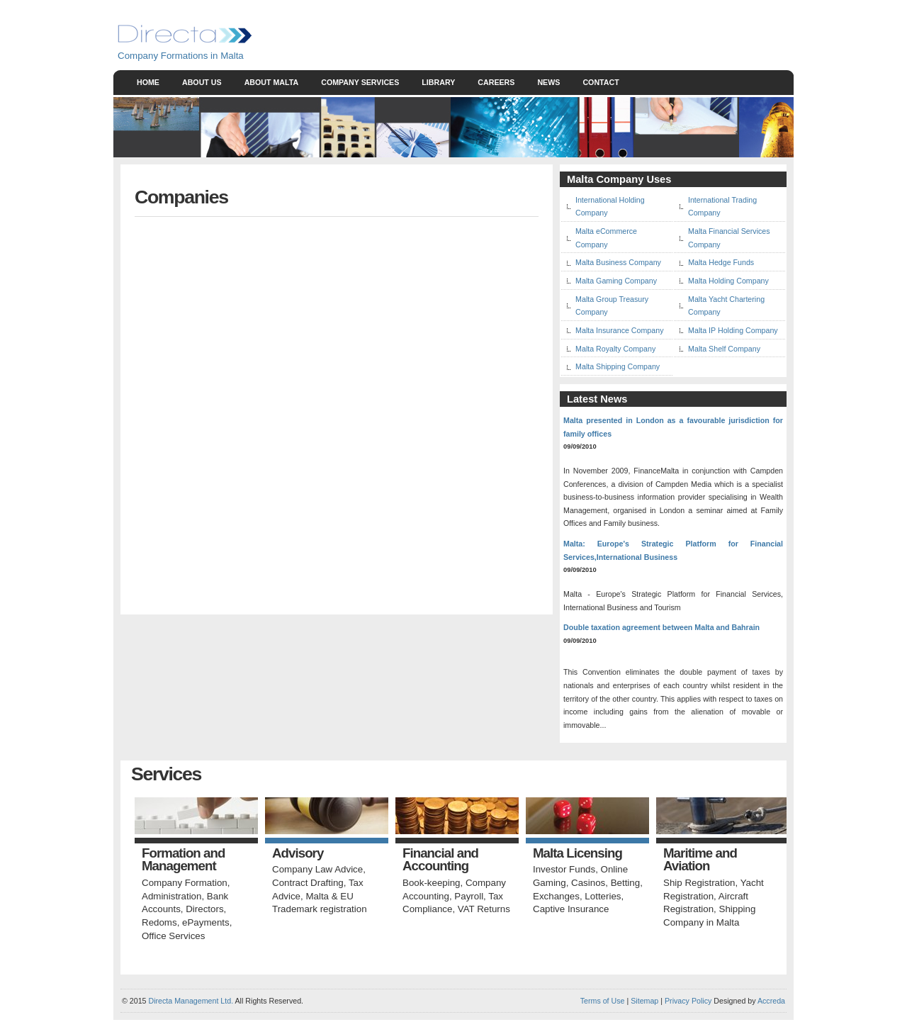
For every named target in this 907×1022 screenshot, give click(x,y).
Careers (496, 82)
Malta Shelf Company (724, 348)
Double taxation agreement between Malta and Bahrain (661, 627)
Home (148, 82)
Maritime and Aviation (700, 860)
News (548, 82)
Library (438, 82)
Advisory (297, 853)
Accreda (771, 1000)
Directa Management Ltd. (190, 1000)
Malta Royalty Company (615, 348)
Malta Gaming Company (616, 280)
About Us (202, 82)
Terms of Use (602, 1000)
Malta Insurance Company (619, 330)
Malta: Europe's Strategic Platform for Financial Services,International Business (673, 550)
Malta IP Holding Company (733, 330)
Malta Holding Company (728, 280)
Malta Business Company (618, 262)
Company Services (360, 82)
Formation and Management (183, 860)
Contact (600, 82)
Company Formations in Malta (181, 55)
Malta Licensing (577, 853)
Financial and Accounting (440, 860)
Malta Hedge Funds (721, 262)
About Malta (271, 82)
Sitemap (643, 1000)
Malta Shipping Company (617, 366)
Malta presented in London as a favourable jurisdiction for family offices (673, 427)
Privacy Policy (688, 1000)
